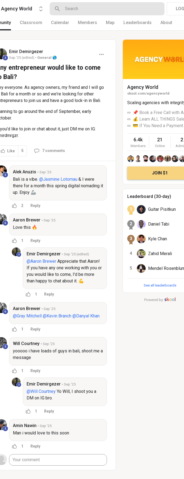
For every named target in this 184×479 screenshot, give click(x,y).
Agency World (142, 87)
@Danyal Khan (86, 316)
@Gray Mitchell (27, 316)
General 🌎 (47, 58)
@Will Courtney (41, 391)
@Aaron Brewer (41, 261)
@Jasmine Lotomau (58, 179)
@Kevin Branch (57, 316)
